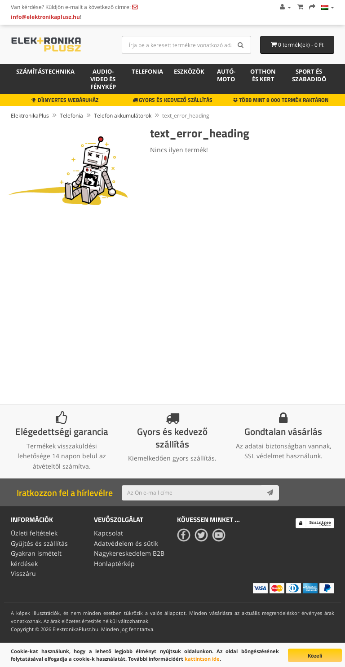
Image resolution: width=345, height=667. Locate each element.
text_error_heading (185, 115)
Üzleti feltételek (34, 533)
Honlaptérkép (114, 563)
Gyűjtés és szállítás (39, 543)
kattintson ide (202, 658)
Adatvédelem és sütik (126, 543)
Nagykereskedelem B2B (129, 553)
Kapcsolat (108, 533)
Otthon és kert (263, 75)
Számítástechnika (45, 71)
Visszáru (23, 573)
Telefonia (147, 71)
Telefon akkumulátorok (122, 115)
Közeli (315, 655)
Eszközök (189, 71)
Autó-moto (226, 75)
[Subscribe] (270, 492)
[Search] (241, 45)
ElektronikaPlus (30, 115)
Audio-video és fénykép (103, 79)
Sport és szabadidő (309, 75)
